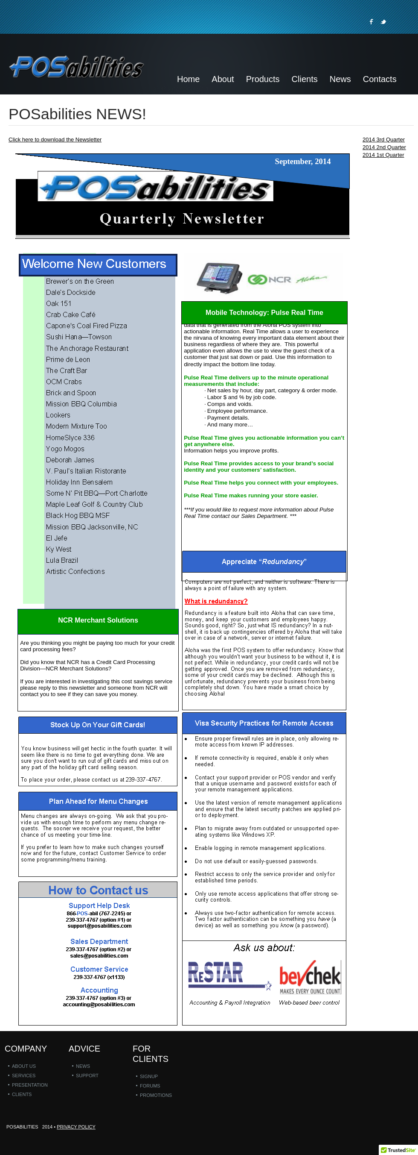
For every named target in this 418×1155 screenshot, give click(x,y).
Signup (149, 1076)
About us (24, 1066)
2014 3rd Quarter (384, 139)
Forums (150, 1085)
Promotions (156, 1095)
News (83, 1066)
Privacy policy (76, 1126)
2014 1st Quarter (383, 155)
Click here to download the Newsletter (55, 139)
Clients (22, 1094)
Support (87, 1075)
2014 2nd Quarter (384, 147)
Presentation (30, 1084)
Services (23, 1075)
